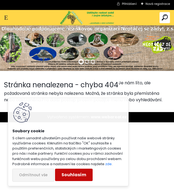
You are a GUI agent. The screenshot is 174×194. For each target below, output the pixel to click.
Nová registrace (158, 4)
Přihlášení (129, 4)
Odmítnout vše (33, 175)
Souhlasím (73, 175)
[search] (165, 18)
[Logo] (87, 18)
